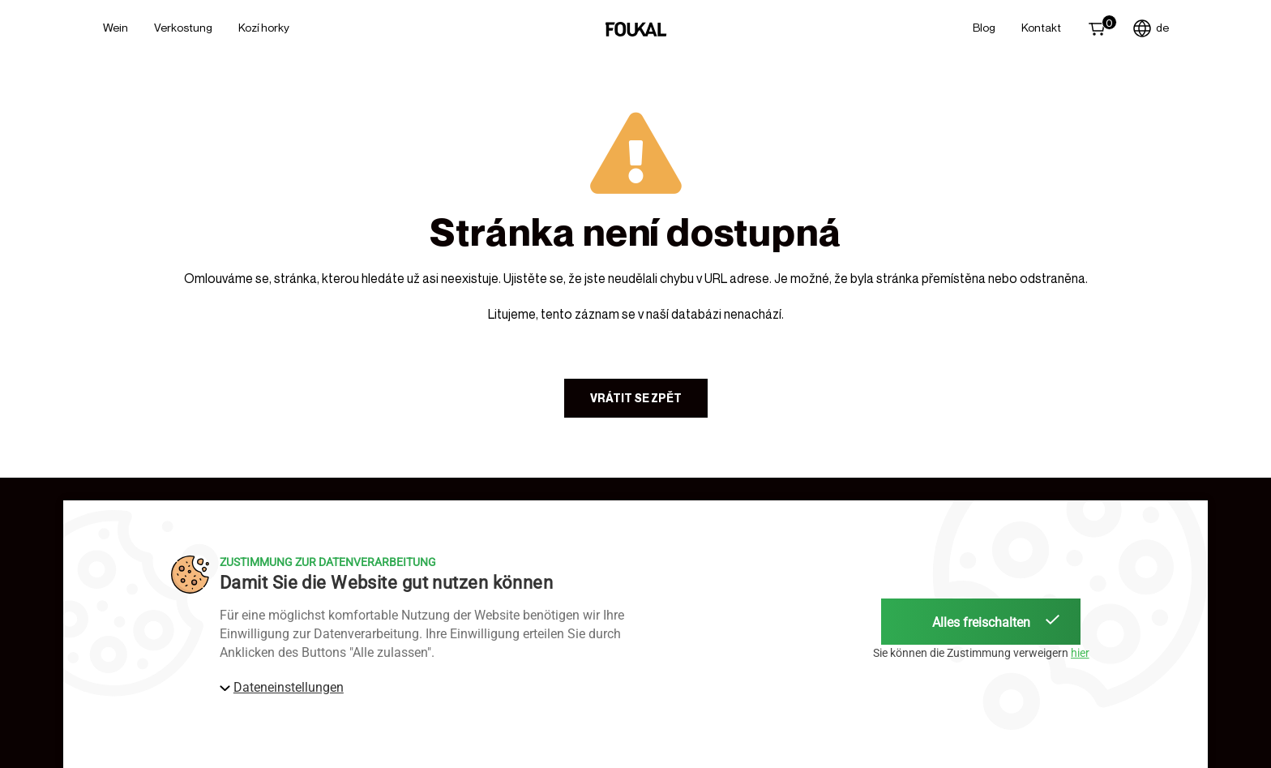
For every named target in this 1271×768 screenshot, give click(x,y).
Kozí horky (263, 27)
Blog (984, 27)
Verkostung (183, 27)
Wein (115, 27)
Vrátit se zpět (636, 398)
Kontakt (1041, 27)
